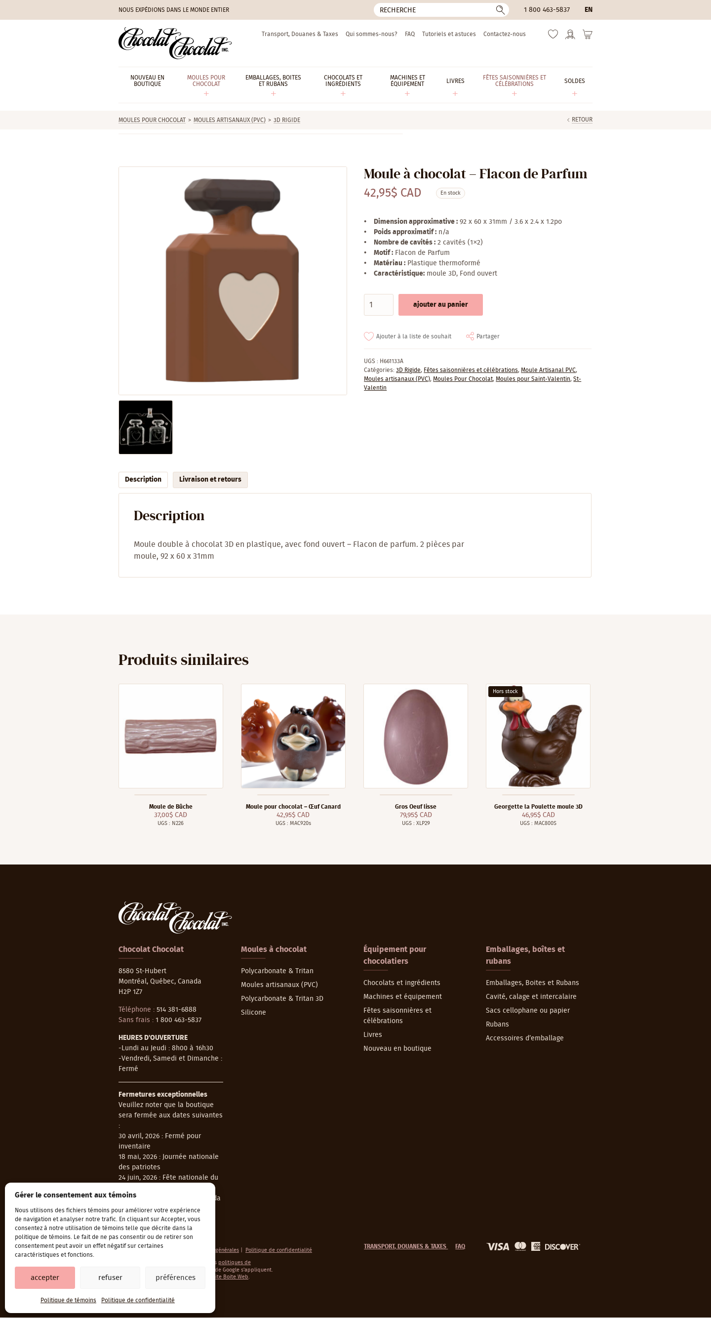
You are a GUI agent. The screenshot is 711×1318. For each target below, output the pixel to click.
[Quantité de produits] (379, 305)
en (588, 9)
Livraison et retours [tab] (210, 479)
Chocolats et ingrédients (401, 983)
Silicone (253, 1012)
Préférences (176, 1277)
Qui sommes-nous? (371, 34)
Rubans (497, 1024)
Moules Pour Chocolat (152, 120)
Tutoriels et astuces (449, 34)
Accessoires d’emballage (525, 1038)
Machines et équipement (402, 996)
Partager (488, 336)
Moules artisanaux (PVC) (230, 120)
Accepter (45, 1277)
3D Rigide (287, 120)
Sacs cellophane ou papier (528, 1010)
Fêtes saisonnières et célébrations (471, 370)
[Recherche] (441, 10)
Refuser (110, 1277)
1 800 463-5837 (547, 9)
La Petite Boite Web (224, 1276)
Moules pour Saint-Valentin (533, 379)
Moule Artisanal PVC (548, 370)
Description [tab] (143, 479)
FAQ (410, 34)
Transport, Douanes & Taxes (300, 34)
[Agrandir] (232, 280)
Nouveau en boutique (397, 1048)
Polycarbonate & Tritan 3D (282, 998)
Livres (372, 1034)
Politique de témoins (68, 1300)
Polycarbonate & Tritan (277, 971)
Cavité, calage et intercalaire (531, 996)
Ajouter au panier (440, 304)
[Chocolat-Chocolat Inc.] (175, 43)
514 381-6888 (177, 1009)
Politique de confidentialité (138, 1300)
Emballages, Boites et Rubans (532, 983)
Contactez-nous (504, 34)
